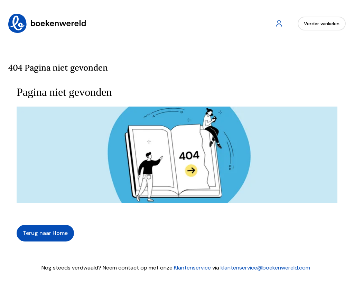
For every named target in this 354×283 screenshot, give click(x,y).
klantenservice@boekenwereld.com (265, 267)
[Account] (279, 23)
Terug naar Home (45, 233)
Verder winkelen (321, 23)
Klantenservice (192, 267)
